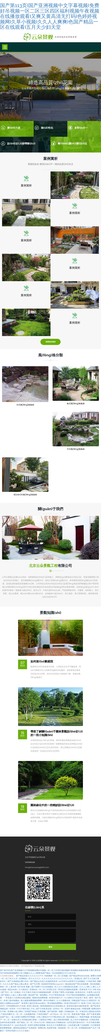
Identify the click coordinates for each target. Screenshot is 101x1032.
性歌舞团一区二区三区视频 (56, 975)
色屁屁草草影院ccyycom (52, 984)
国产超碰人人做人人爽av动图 (14, 995)
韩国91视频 (85, 1017)
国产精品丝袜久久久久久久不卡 (30, 975)
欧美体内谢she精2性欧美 (78, 1006)
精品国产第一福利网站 (38, 995)
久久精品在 (23, 989)
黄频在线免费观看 (40, 997)
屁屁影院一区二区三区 (68, 1028)
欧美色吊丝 (80, 992)
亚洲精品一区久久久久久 (30, 978)
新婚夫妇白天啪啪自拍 (56, 1022)
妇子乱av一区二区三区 (60, 1014)
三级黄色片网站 (45, 1019)
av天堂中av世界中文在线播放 (72, 981)
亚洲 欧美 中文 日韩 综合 (90, 989)
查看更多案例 (50, 342)
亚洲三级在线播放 (12, 1000)
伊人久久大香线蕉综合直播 (66, 986)
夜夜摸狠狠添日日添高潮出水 (53, 1006)
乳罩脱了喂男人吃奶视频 (63, 992)
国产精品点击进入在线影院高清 (44, 981)
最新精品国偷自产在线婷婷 (25, 1028)
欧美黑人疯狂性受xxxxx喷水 (34, 1003)
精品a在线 (12, 989)
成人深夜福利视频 (62, 1019)
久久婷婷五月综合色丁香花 (76, 997)
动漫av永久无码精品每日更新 (24, 1019)
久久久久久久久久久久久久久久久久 (57, 978)
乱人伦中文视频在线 (80, 1019)
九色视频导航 (30, 1014)
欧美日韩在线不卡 (72, 1003)
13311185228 (30, 862)
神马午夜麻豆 (49, 1000)
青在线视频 (95, 984)
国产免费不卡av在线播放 (42, 986)
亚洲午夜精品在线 (73, 1008)
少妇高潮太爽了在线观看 (79, 1025)
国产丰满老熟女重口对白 (18, 981)
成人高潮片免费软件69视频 (23, 1017)
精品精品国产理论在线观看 (77, 984)
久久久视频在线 (64, 1000)
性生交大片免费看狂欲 (57, 1025)
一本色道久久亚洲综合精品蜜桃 (17, 997)
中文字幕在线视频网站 (76, 995)
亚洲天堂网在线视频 (37, 1025)
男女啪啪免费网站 (55, 1003)
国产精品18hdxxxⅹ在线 (79, 975)
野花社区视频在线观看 (68, 989)
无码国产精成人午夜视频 (35, 1011)
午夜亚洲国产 (43, 1014)
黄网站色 (42, 1028)
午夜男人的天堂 (93, 992)
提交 (50, 947)
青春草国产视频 (79, 1014)
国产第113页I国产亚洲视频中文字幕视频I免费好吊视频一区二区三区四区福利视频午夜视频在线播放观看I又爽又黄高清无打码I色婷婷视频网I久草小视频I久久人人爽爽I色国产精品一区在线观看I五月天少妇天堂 (49, 16)
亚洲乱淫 (78, 978)
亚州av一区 (58, 1008)
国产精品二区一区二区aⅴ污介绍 (31, 1022)
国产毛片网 (35, 984)
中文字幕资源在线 (57, 995)
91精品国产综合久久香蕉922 (84, 1000)
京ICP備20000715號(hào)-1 (69, 960)
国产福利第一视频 (55, 1011)
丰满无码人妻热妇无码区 (90, 1011)
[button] (98, 87)
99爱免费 (86, 1008)
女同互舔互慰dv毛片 (76, 1022)
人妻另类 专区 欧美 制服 (19, 986)
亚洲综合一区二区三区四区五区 (43, 989)
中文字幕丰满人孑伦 (26, 1008)
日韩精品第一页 (71, 1011)
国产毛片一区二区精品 (11, 992)
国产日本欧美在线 (44, 1008)
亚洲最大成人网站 (15, 1011)
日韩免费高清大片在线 (16, 1006)
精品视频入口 (73, 1017)
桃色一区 (4, 986)
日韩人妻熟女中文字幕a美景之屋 (51, 1017)
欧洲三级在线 (33, 1006)
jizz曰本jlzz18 (21, 1025)
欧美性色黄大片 (56, 997)
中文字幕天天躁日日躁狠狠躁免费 (36, 992)
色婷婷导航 (52, 1028)
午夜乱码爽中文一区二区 (12, 1014)
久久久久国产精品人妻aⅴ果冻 (16, 984)
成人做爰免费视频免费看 (31, 1000)
